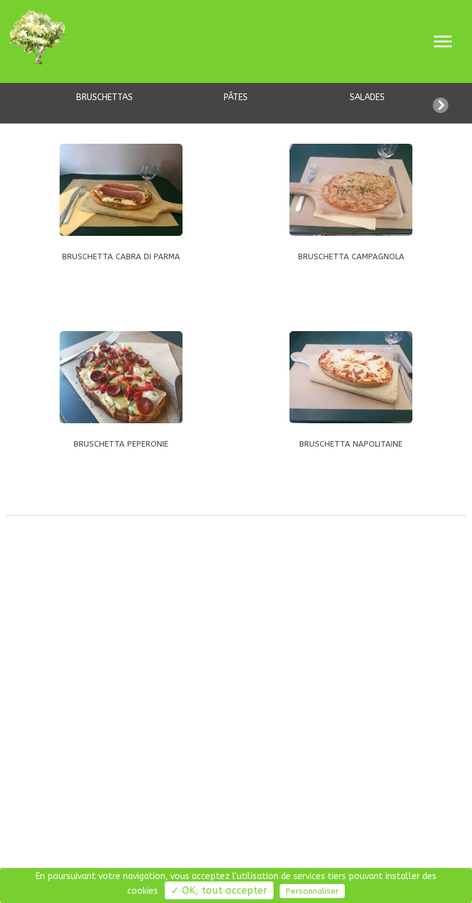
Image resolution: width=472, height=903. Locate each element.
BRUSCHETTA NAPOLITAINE (351, 443)
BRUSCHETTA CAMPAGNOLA (351, 256)
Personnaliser (312, 891)
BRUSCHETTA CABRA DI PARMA (121, 256)
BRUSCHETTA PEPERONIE (121, 443)
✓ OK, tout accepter (219, 890)
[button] (452, 103)
